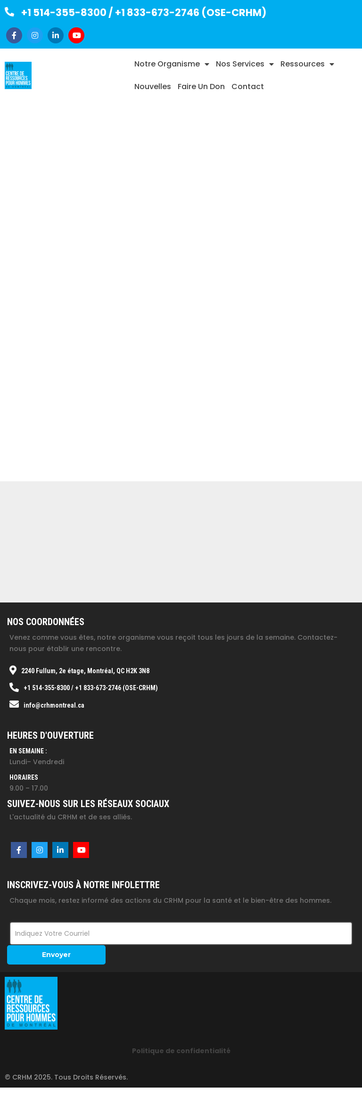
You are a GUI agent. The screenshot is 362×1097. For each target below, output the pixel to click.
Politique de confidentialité (181, 1051)
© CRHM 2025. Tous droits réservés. (66, 1077)
